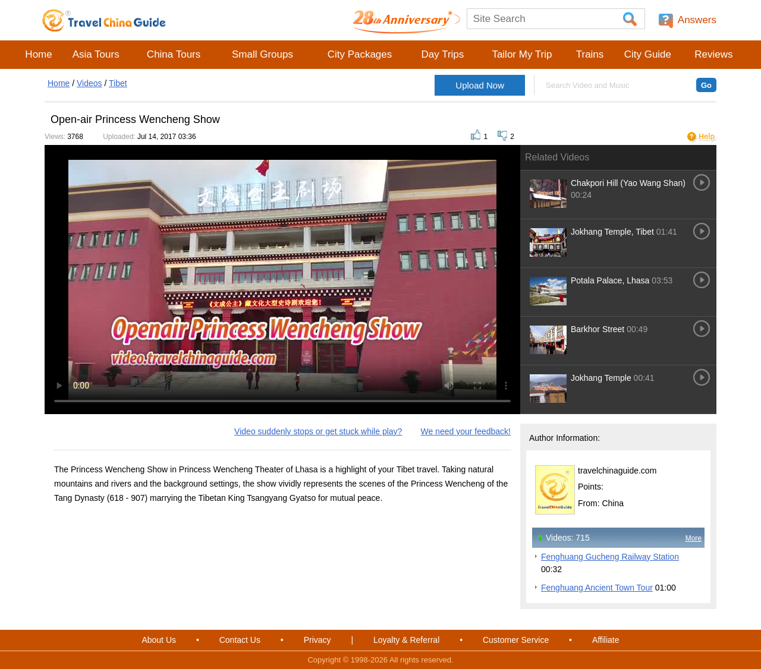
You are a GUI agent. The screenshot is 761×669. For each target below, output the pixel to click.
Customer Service (516, 640)
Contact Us (239, 640)
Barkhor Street (597, 329)
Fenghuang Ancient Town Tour (597, 587)
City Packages (360, 54)
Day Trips (442, 54)
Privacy (317, 640)
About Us (158, 640)
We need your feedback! (465, 431)
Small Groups (262, 54)
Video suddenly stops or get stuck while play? (318, 431)
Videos (89, 83)
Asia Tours (96, 54)
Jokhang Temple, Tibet (613, 231)
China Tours (173, 54)
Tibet (118, 83)
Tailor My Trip (522, 54)
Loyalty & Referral (406, 640)
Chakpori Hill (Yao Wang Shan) (628, 183)
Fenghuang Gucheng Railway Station (610, 556)
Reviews (713, 54)
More (693, 538)
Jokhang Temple (602, 378)
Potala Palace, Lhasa (610, 280)
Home (38, 54)
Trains (590, 54)
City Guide (647, 54)
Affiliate (606, 640)
